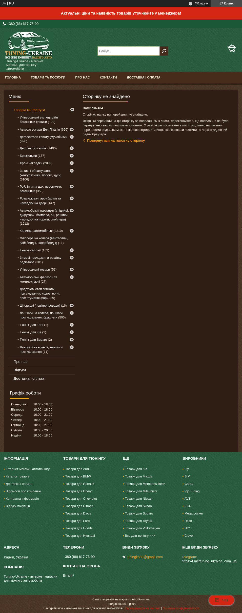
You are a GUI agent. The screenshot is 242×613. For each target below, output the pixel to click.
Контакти (108, 77)
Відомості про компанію (23, 491)
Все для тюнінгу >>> (140, 535)
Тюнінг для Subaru (33, 339)
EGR (187, 506)
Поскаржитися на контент (142, 608)
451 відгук (201, 3)
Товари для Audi (77, 469)
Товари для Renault (79, 484)
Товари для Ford (77, 521)
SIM (187, 476)
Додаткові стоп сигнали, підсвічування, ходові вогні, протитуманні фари (40, 293)
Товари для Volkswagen (142, 528)
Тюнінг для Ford (31, 325)
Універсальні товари (35, 269)
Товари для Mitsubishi (141, 491)
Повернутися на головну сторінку (116, 140)
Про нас (82, 77)
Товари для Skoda (138, 506)
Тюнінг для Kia (30, 332)
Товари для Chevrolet (81, 498)
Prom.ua (144, 599)
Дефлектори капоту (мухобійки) (43, 137)
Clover (189, 535)
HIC (187, 528)
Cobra (188, 484)
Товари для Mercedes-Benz (145, 484)
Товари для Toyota (138, 521)
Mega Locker (193, 513)
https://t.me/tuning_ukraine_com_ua (209, 561)
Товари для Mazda (138, 476)
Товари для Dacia (78, 513)
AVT (187, 498)
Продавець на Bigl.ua (121, 604)
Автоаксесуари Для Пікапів (40, 129)
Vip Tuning (192, 491)
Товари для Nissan (139, 498)
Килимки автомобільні (36, 231)
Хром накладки (31, 163)
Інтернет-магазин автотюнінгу (28, 469)
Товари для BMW (78, 476)
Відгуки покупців (18, 506)
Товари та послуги (48, 77)
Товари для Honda (78, 528)
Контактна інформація (22, 498)
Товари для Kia (136, 469)
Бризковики (28, 156)
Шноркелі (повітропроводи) (40, 305)
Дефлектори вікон (33, 148)
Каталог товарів (17, 476)
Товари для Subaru (139, 513)
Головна (13, 77)
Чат (221, 600)
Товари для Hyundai (80, 535)
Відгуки (20, 370)
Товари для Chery (78, 491)
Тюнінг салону (30, 250)
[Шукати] (164, 51)
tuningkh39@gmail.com (145, 557)
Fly (186, 469)
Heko (188, 521)
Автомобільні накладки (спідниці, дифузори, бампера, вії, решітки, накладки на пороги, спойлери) (44, 215)
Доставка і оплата (143, 77)
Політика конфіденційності (181, 608)
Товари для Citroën (79, 506)
